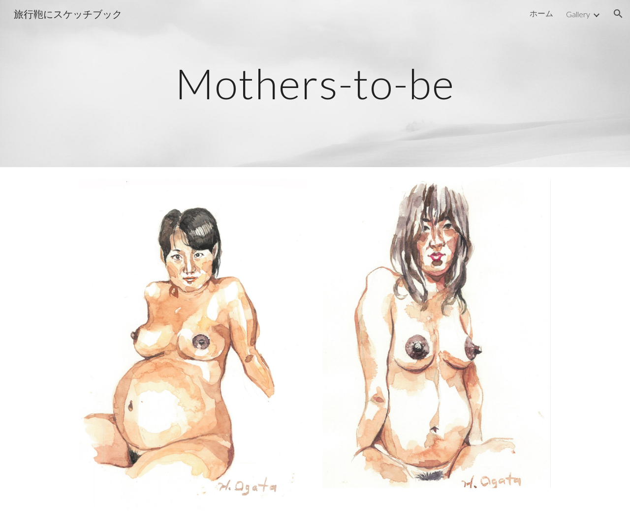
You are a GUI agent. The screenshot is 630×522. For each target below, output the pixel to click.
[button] (618, 14)
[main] (315, 83)
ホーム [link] (541, 13)
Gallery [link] (578, 14)
